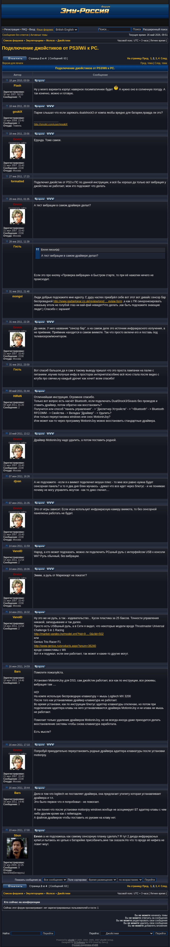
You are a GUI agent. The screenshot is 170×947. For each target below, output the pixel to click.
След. (164, 58)
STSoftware (79, 942)
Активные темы (38, 35)
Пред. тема (147, 63)
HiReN (17, 396)
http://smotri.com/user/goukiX (50, 124)
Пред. (145, 58)
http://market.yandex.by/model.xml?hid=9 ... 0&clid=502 (69, 634)
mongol (17, 296)
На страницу (134, 58)
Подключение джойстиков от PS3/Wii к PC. (50, 48)
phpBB (71, 940)
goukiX (17, 111)
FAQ (24, 29)
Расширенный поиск (155, 29)
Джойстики (64, 40)
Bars (17, 671)
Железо (50, 40)
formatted (17, 181)
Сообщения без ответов (15, 35)
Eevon (17, 139)
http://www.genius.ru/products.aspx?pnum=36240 (65, 646)
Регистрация (11, 29)
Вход (32, 29)
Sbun (17, 835)
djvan (17, 481)
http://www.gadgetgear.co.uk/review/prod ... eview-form (88, 301)
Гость (17, 246)
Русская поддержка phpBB (85, 945)
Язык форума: (45, 29)
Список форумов (13, 40)
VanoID (17, 551)
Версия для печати (12, 63)
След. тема (161, 63)
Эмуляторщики (35, 40)
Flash (17, 85)
